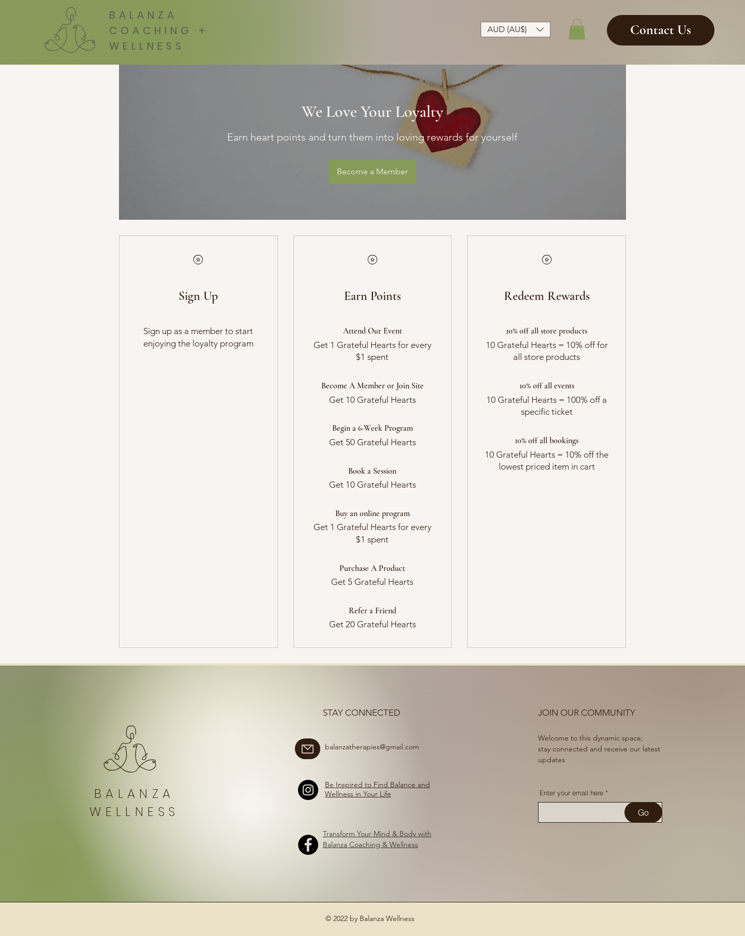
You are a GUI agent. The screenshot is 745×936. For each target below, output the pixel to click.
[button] (515, 29)
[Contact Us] (660, 30)
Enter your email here (571, 793)
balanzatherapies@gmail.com (372, 746)
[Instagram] (308, 790)
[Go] (643, 812)
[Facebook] (308, 845)
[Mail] (307, 748)
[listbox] (515, 29)
